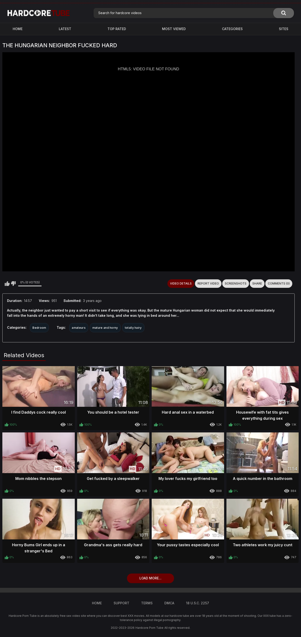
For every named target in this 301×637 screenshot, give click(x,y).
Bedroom (39, 327)
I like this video (7, 283)
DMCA (169, 603)
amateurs (78, 327)
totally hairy (133, 327)
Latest (65, 29)
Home (18, 29)
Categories (232, 29)
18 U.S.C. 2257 (197, 603)
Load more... (150, 578)
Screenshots (235, 283)
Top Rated (116, 29)
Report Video (208, 283)
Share (257, 283)
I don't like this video (13, 283)
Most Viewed (174, 29)
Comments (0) (279, 283)
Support (121, 603)
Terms (147, 603)
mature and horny (105, 327)
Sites (283, 29)
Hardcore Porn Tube (149, 627)
